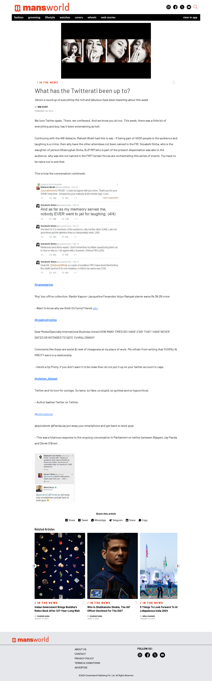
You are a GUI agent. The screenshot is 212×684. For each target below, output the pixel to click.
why (95, 308)
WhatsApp (98, 520)
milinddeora (44, 414)
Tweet (83, 520)
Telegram (116, 520)
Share (70, 520)
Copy (142, 520)
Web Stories (108, 17)
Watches (65, 17)
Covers (79, 17)
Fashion (18, 17)
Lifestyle (50, 17)
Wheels (92, 17)
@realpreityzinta (46, 320)
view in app (190, 17)
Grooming (34, 17)
